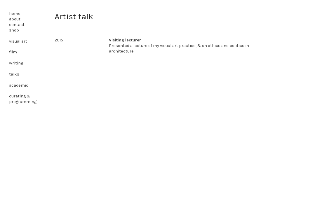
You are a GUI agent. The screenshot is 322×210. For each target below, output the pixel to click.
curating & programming (22, 99)
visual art (18, 41)
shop (14, 30)
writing (16, 63)
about (14, 19)
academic (18, 85)
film (13, 52)
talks (14, 74)
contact (17, 24)
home (14, 13)
